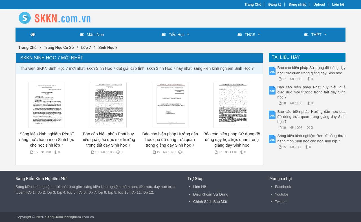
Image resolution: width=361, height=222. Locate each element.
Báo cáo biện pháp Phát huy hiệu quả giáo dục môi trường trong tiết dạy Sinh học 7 (108, 139)
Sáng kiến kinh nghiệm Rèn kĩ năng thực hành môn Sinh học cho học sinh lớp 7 (46, 139)
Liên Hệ (199, 187)
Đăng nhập (297, 4)
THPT (313, 35)
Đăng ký (275, 4)
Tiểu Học (173, 35)
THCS (246, 35)
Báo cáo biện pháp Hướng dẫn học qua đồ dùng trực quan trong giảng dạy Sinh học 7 (170, 139)
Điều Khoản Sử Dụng (210, 194)
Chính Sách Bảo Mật (210, 201)
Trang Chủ (253, 4)
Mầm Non (92, 35)
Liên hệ (338, 4)
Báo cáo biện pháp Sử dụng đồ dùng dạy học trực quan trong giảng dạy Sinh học (231, 139)
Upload (319, 4)
